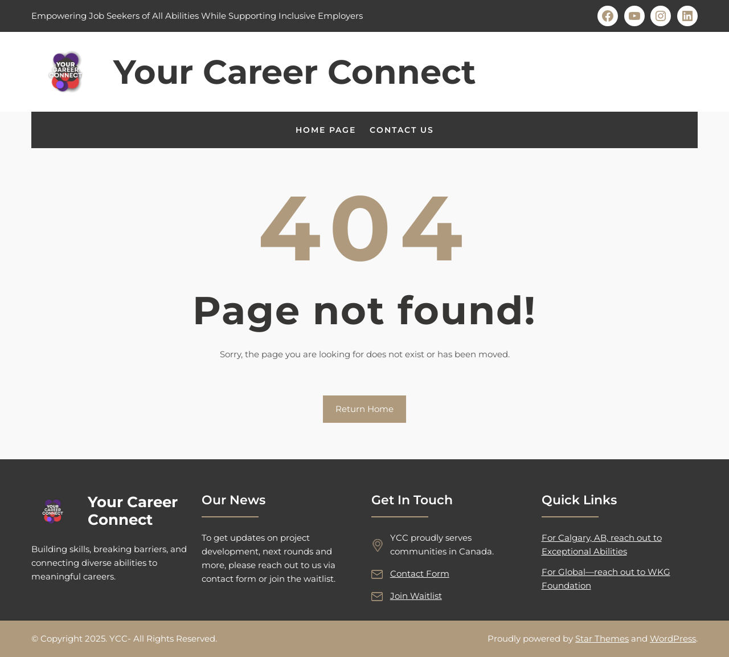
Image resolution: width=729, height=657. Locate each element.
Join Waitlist (416, 595)
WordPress (673, 638)
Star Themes (602, 638)
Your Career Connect (294, 71)
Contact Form (419, 573)
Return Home (364, 408)
